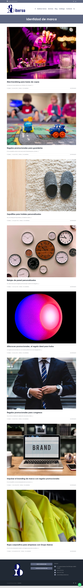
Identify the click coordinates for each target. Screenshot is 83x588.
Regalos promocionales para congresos (24, 412)
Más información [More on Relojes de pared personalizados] (73, 286)
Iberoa (9, 88)
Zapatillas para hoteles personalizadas (24, 214)
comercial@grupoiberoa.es (62, 574)
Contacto (19, 583)
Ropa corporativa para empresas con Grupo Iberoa (30, 545)
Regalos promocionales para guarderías (25, 148)
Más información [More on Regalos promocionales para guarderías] (73, 154)
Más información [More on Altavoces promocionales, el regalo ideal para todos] (73, 352)
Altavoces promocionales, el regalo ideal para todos (30, 346)
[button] (74, 9)
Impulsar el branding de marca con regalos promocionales (33, 478)
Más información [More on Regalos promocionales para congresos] (73, 418)
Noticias (20, 88)
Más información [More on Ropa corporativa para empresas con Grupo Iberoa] (73, 551)
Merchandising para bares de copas (23, 82)
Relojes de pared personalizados (21, 280)
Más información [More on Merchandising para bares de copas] (73, 88)
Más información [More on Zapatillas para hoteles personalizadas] (73, 220)
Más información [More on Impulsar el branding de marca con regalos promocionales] (73, 485)
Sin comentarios (25, 88)
